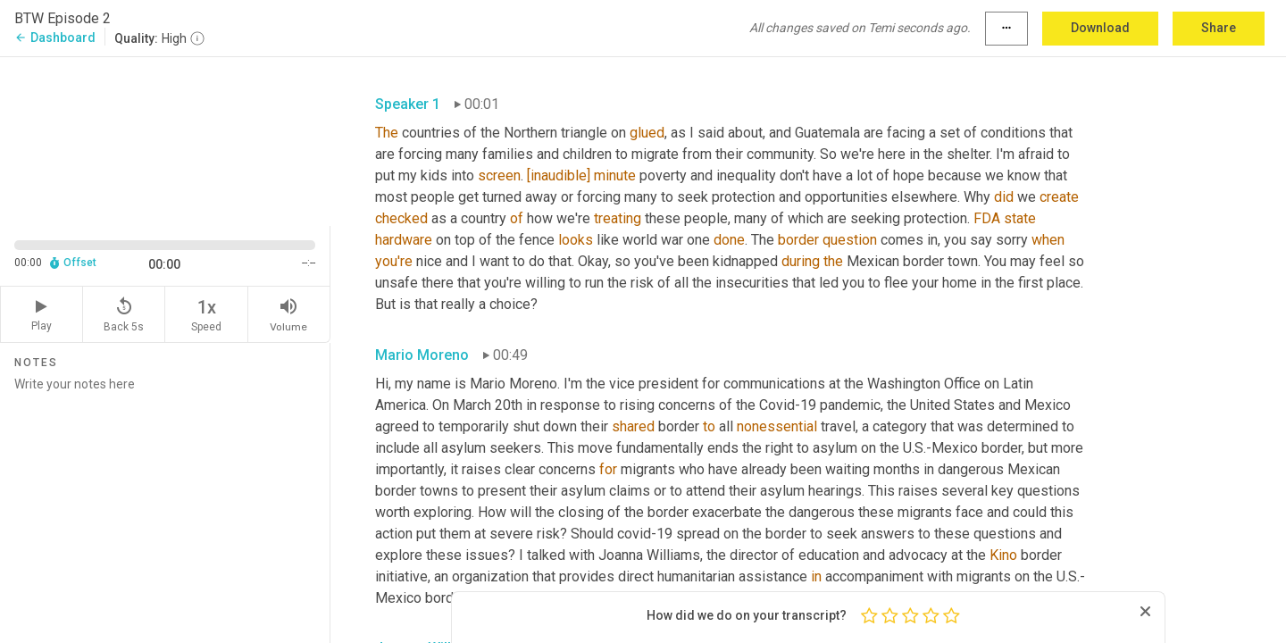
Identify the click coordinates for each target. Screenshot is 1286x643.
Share (1218, 28)
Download (1100, 28)
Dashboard (55, 37)
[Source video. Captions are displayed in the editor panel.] (165, 139)
